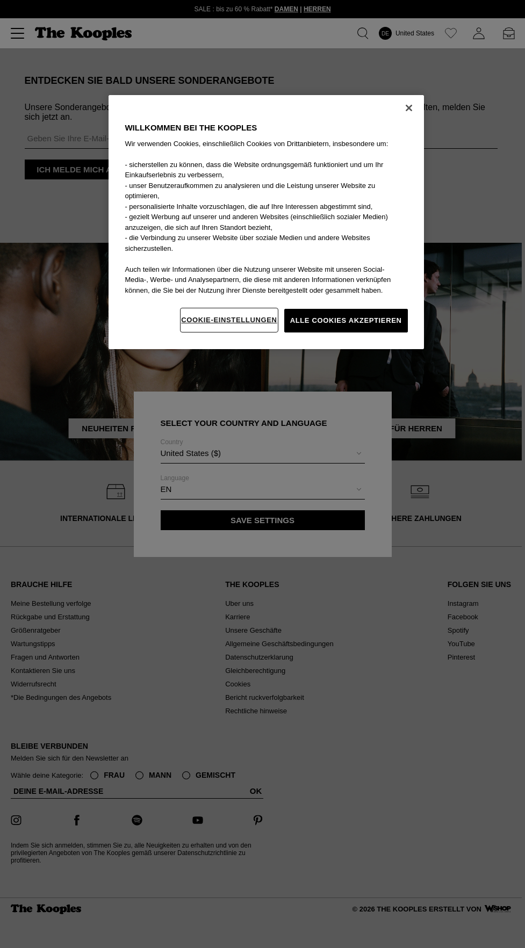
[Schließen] (409, 108)
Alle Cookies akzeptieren (346, 320)
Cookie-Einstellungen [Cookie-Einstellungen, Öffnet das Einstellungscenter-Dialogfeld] (229, 320)
